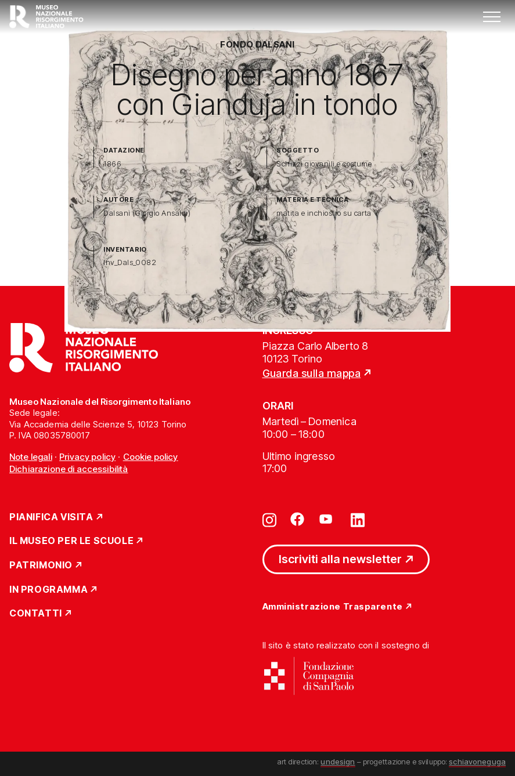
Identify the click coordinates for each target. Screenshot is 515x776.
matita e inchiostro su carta (323, 213)
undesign (337, 761)
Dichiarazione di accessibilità (68, 468)
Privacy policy (87, 456)
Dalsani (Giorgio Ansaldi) (146, 213)
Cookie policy (150, 456)
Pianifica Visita (51, 517)
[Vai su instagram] (269, 519)
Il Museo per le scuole (71, 541)
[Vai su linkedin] (358, 519)
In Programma (48, 590)
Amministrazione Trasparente (332, 607)
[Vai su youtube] (327, 519)
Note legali (30, 456)
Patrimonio (41, 565)
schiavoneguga (477, 761)
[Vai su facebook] (297, 519)
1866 (112, 163)
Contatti (35, 613)
